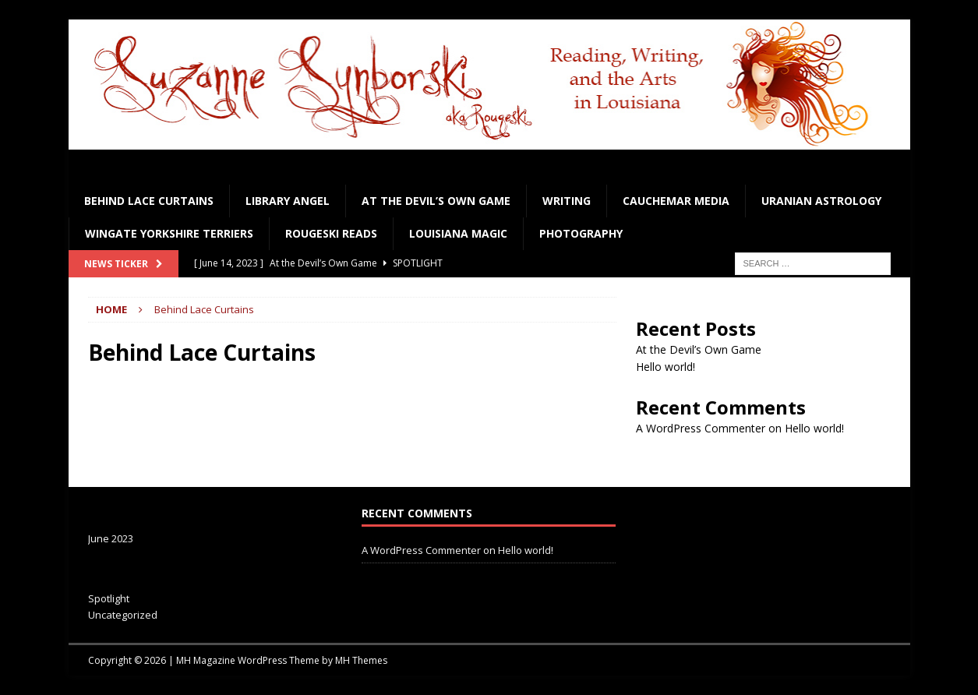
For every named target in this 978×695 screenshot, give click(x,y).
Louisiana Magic (458, 233)
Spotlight (108, 598)
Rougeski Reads (331, 233)
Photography (581, 233)
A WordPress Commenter (700, 428)
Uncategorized (122, 615)
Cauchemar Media (676, 200)
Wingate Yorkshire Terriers (169, 233)
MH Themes (361, 660)
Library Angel (287, 200)
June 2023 (110, 538)
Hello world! (665, 366)
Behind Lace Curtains (149, 200)
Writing (566, 200)
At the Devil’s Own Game (436, 200)
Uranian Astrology (821, 200)
